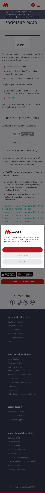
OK (22, 250)
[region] (22, 246)
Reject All (22, 262)
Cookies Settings (22, 256)
